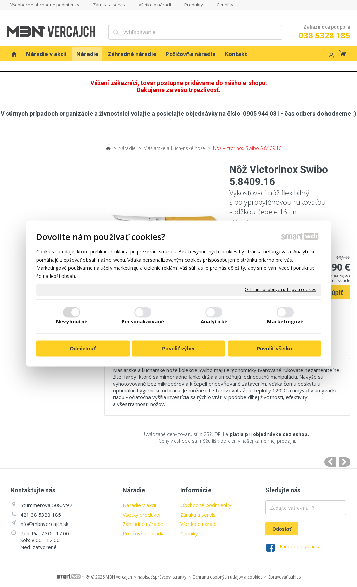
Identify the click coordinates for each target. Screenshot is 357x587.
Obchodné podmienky (205, 505)
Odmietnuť (83, 348)
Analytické (214, 321)
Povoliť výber (178, 348)
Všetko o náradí (198, 523)
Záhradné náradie (143, 523)
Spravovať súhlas (284, 577)
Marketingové (285, 321)
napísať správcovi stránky (162, 577)
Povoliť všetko (274, 348)
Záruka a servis (198, 514)
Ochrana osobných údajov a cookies (280, 289)
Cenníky (189, 533)
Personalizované (143, 321)
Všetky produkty (142, 514)
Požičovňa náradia (144, 533)
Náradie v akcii (139, 505)
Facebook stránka (300, 546)
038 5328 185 (324, 35)
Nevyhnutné (71, 321)
